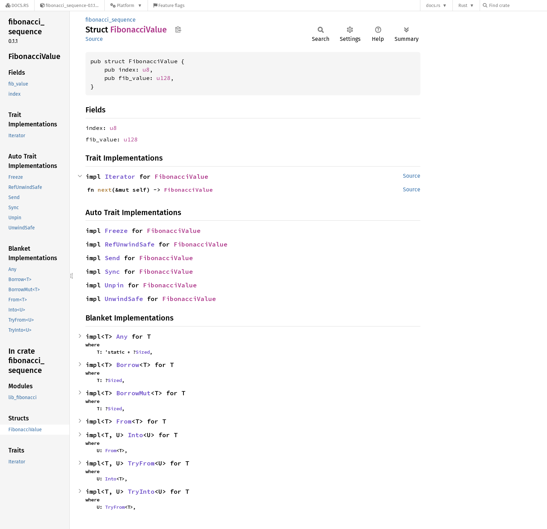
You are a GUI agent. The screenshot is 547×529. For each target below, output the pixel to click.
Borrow (127, 365)
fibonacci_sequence (110, 19)
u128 (164, 77)
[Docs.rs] (17, 5)
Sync (112, 271)
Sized (143, 352)
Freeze (116, 231)
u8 (146, 69)
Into (135, 435)
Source (94, 39)
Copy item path (178, 29)
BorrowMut (133, 393)
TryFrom (141, 463)
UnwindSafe (124, 299)
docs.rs (433, 5)
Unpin (114, 285)
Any (122, 336)
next (105, 189)
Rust (462, 5)
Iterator (120, 176)
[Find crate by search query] (517, 5)
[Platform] (126, 5)
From (124, 421)
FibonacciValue (181, 176)
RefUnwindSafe (130, 244)
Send (112, 258)
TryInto (141, 491)
